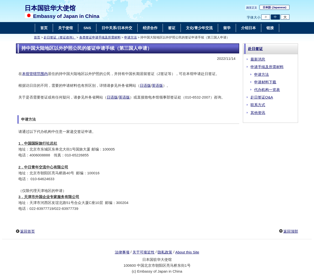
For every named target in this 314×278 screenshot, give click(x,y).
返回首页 (27, 231)
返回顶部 (290, 231)
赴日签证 (255, 49)
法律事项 (122, 252)
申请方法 (130, 37)
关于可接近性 (143, 252)
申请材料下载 (265, 82)
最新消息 (257, 59)
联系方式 (257, 105)
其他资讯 (257, 113)
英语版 (157, 85)
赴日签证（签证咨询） (60, 37)
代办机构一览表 (267, 90)
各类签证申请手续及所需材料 (100, 37)
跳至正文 (251, 7)
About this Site (187, 252)
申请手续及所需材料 (267, 67)
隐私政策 (164, 252)
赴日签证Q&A (261, 97)
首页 (37, 37)
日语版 (145, 85)
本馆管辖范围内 (35, 74)
